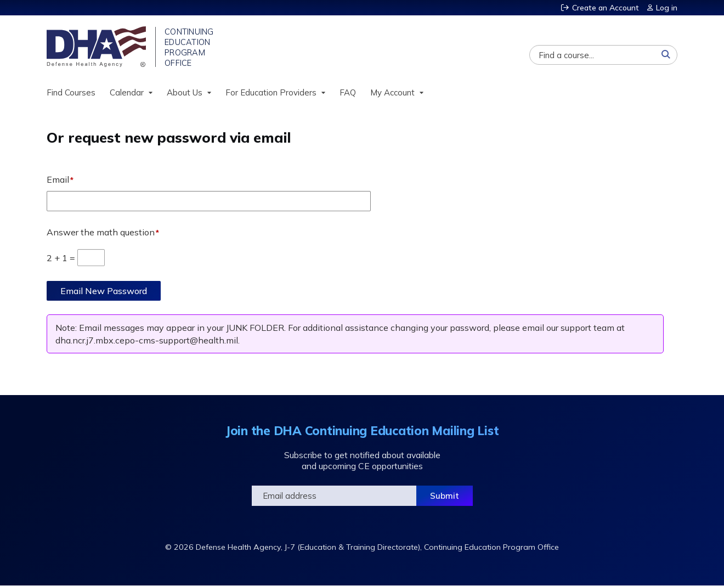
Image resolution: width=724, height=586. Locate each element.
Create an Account (605, 8)
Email (58, 179)
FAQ (348, 92)
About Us (184, 92)
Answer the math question (101, 232)
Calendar (127, 92)
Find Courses (71, 92)
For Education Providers (270, 92)
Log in (666, 8)
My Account (392, 92)
